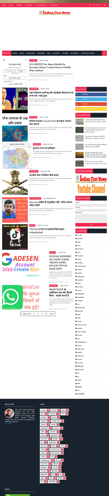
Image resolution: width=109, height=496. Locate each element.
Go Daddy (44, 60)
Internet (75, 53)
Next (51, 309)
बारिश (78, 383)
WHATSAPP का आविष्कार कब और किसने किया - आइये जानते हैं (57, 286)
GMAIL (79, 283)
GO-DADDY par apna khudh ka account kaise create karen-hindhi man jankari (56, 69)
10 (46, 309)
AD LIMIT (79, 235)
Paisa (79, 318)
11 (59, 299)
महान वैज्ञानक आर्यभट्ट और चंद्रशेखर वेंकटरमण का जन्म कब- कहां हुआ (56, 96)
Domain (79, 273)
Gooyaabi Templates (41, 492)
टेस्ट (78, 376)
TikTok (43, 226)
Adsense (41, 53)
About (11, 5)
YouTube (80, 363)
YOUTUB (79, 359)
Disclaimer (28, 5)
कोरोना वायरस (44, 118)
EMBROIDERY (80, 276)
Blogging (31, 53)
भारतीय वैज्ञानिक (45, 89)
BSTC (78, 252)
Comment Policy (40, 5)
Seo (48, 53)
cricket (79, 269)
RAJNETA (56, 53)
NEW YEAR (80, 311)
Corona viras (81, 266)
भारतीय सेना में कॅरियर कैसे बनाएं (56, 175)
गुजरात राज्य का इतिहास (52, 148)
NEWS (79, 314)
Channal (80, 263)
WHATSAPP (44, 281)
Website (79, 352)
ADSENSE (80, 238)
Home (4, 5)
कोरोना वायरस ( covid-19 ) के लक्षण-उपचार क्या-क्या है (56, 123)
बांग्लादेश (79, 380)
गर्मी (78, 373)
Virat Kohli (80, 349)
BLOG (78, 245)
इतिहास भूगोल (44, 145)
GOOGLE (43, 253)
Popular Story (87, 53)
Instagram (80, 297)
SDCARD (79, 335)
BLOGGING (80, 249)
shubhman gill (82, 342)
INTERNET (80, 301)
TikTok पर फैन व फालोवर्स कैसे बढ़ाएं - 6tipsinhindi (56, 232)
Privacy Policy (53, 5)
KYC (78, 304)
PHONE (79, 321)
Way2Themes (19, 492)
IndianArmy (45, 172)
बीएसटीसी (79, 387)
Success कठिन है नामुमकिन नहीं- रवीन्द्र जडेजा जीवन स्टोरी (55, 205)
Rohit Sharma (81, 332)
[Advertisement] (54, 34)
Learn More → (9, 423)
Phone (65, 53)
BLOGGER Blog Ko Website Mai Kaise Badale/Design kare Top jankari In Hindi (95, 130)
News (15, 53)
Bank (78, 242)
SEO (78, 338)
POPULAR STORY (46, 199)
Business (80, 256)
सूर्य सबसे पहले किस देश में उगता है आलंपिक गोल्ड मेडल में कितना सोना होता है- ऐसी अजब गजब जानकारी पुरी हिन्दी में (95, 155)
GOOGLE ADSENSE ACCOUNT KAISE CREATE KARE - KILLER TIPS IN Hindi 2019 (57, 262)
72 (59, 244)
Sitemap (19, 5)
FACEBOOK (80, 280)
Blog (22, 53)
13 (59, 217)
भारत (78, 390)
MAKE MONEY (81, 307)
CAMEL (79, 259)
